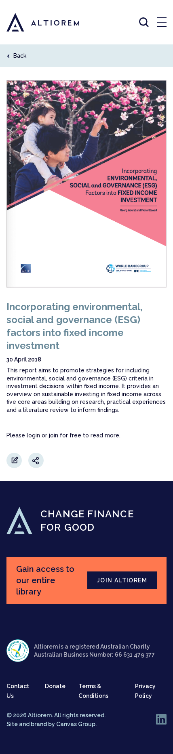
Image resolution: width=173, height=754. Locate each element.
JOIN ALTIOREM (122, 580)
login (33, 435)
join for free (65, 435)
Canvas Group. (76, 724)
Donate (55, 686)
